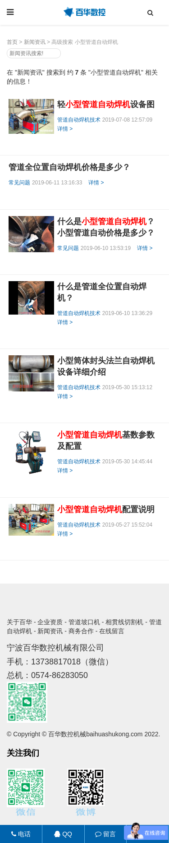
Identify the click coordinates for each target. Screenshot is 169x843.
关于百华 (19, 622)
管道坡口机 (84, 622)
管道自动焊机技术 (78, 120)
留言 (105, 834)
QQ (63, 834)
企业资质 (50, 622)
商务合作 (81, 631)
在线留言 (111, 631)
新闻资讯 (35, 42)
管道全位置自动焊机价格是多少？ (69, 167)
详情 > (65, 129)
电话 (21, 834)
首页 (12, 42)
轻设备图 (106, 104)
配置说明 (106, 509)
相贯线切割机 (124, 622)
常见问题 (19, 182)
